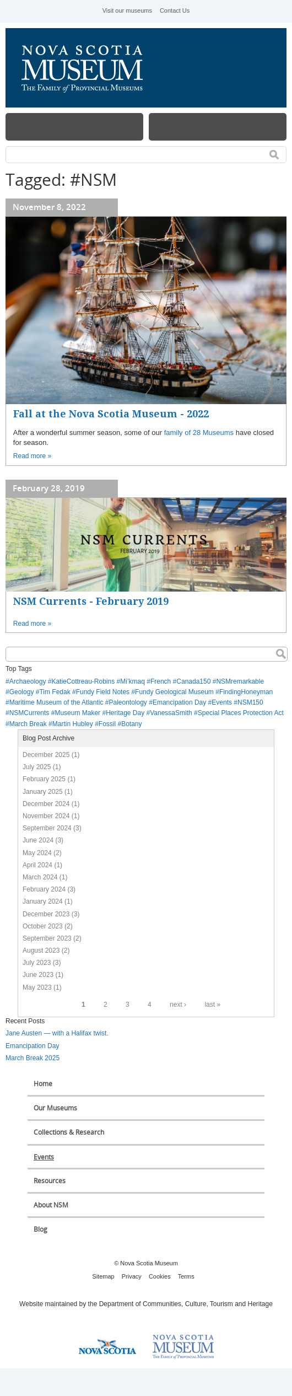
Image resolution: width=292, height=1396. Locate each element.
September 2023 (47, 938)
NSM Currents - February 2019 (91, 601)
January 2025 (43, 792)
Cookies (160, 1276)
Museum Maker (77, 713)
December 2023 (46, 914)
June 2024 (38, 840)
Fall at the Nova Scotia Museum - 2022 (111, 414)
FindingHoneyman (246, 692)
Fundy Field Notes (102, 692)
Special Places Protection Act (241, 713)
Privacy (132, 1276)
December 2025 (46, 755)
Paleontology (128, 702)
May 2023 (37, 987)
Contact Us (175, 10)
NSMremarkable (240, 681)
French (160, 681)
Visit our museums (127, 10)
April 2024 (37, 865)
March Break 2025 (33, 1058)
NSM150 (250, 702)
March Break (28, 724)
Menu (74, 127)
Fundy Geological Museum (174, 692)
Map (217, 127)
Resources (50, 1180)
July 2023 (37, 963)
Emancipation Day (179, 702)
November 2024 (46, 816)
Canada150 (193, 681)
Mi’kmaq (132, 681)
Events (222, 702)
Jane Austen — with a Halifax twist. (57, 1033)
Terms (186, 1276)
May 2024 (37, 853)
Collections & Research (69, 1132)
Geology (21, 692)
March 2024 (40, 877)
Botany (131, 724)
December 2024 (46, 804)
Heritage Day (125, 713)
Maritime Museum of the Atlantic (56, 702)
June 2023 (38, 975)
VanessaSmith (171, 713)
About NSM (51, 1205)
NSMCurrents (29, 713)
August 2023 (41, 950)
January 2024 (43, 901)
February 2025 (44, 779)
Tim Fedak (54, 692)
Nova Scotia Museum (88, 68)
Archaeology (27, 681)
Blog (40, 1229)
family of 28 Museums (199, 432)
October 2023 (43, 926)
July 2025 (37, 767)
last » (212, 1004)
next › (178, 1004)
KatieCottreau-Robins (83, 681)
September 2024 (47, 828)
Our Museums (55, 1108)
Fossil (107, 724)
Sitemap (103, 1276)
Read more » (32, 456)
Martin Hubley (72, 724)
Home (43, 1083)
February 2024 (44, 889)
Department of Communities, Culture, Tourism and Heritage (186, 1304)
